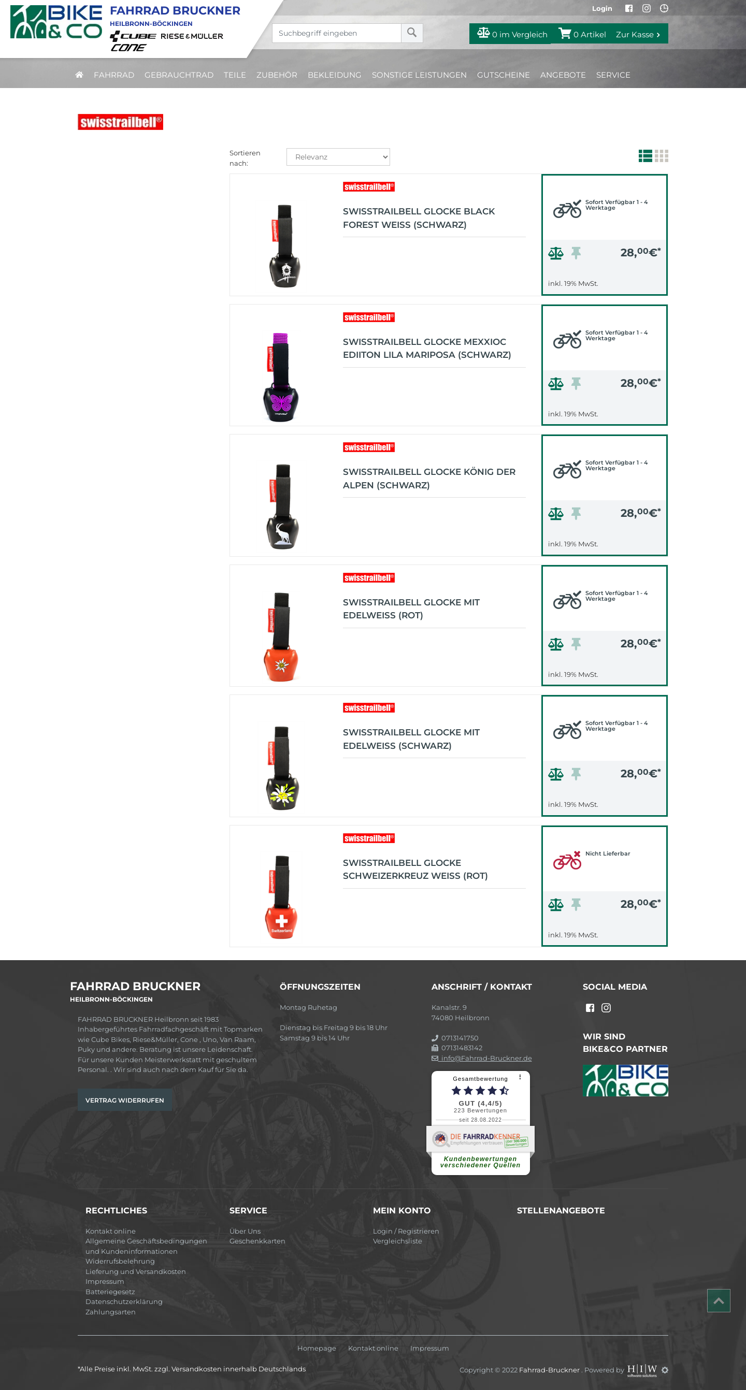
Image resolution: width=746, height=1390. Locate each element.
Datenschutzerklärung (124, 1301)
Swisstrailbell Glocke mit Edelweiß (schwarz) (411, 739)
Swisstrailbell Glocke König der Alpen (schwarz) (429, 478)
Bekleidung (335, 75)
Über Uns (245, 1231)
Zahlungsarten (110, 1312)
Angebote (563, 75)
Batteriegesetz (110, 1291)
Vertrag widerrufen (124, 1100)
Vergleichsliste (397, 1241)
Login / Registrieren (406, 1231)
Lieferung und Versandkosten (135, 1271)
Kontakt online (110, 1231)
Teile (235, 75)
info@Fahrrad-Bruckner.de (482, 1058)
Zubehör (276, 75)
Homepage (316, 1348)
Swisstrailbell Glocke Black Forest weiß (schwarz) (419, 218)
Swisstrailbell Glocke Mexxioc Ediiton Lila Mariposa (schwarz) (427, 348)
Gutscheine (503, 75)
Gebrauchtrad (179, 75)
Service (613, 75)
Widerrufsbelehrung (120, 1261)
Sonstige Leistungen (419, 75)
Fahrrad (114, 75)
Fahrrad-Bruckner (550, 1370)
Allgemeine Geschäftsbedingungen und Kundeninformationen (146, 1246)
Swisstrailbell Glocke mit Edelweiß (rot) (411, 609)
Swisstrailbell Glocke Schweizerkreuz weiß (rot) (415, 869)
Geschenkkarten (257, 1241)
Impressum (104, 1281)
